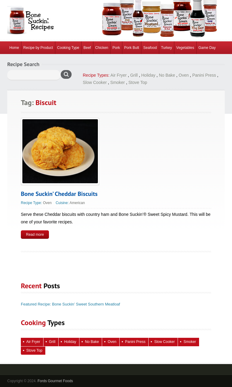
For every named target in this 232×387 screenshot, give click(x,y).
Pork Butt (131, 48)
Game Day (207, 48)
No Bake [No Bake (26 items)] (92, 342)
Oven (183, 75)
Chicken (101, 48)
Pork (116, 48)
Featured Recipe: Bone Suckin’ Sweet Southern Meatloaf (70, 304)
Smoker (117, 82)
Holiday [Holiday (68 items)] (70, 342)
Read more (35, 234)
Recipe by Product (38, 48)
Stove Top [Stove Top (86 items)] (34, 350)
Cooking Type (68, 48)
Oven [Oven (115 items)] (112, 342)
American (77, 203)
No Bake (167, 75)
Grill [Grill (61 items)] (52, 342)
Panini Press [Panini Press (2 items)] (135, 342)
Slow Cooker (95, 82)
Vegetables (185, 48)
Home (14, 48)
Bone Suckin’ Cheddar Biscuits (59, 194)
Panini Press (204, 75)
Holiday (148, 75)
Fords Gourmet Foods (55, 381)
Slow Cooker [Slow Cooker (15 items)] (164, 342)
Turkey (166, 48)
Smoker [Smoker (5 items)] (189, 342)
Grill (134, 75)
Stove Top (137, 82)
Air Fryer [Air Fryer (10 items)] (33, 342)
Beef (87, 48)
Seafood (150, 48)
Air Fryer (119, 75)
